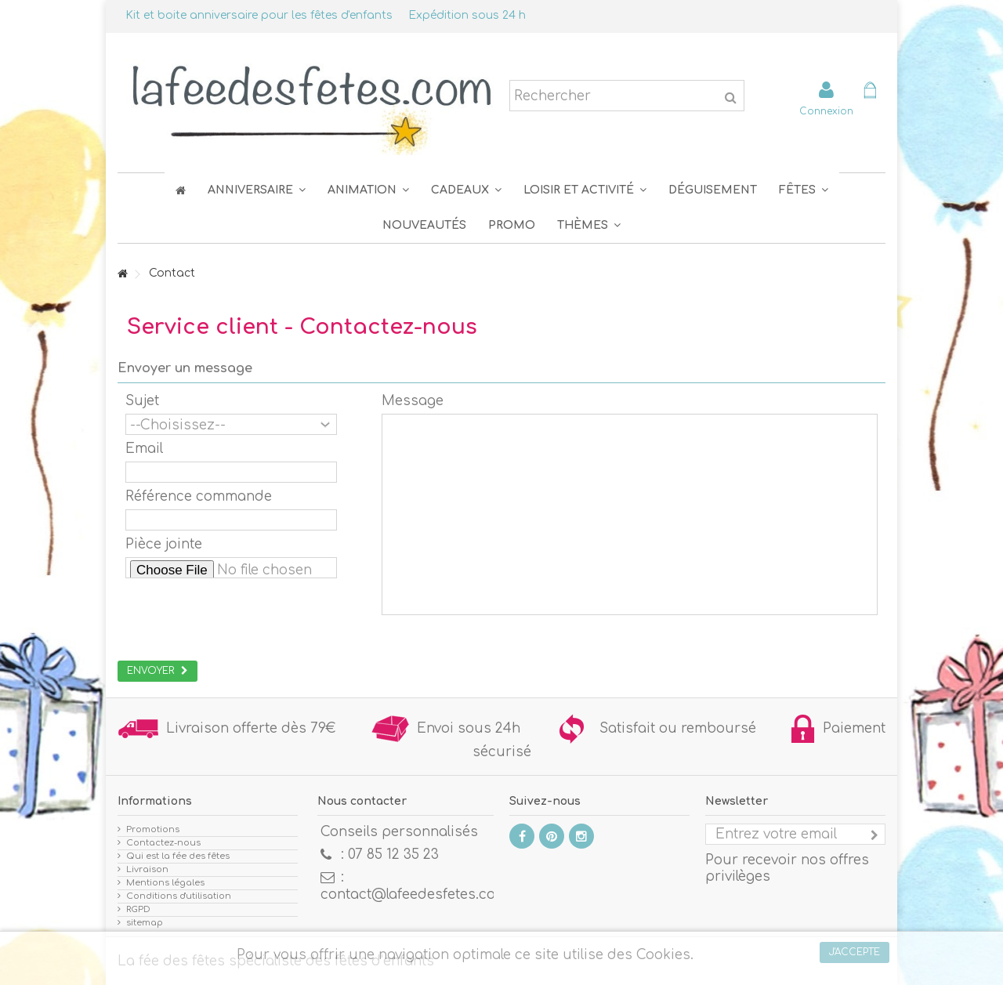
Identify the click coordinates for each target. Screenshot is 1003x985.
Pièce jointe (163, 544)
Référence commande (198, 496)
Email (144, 448)
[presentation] (244, 614)
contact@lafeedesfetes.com (414, 894)
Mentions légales (165, 883)
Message (413, 400)
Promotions (152, 829)
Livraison (147, 869)
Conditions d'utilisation (178, 896)
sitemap (144, 923)
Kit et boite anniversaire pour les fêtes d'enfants (259, 15)
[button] (803, 190)
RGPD (138, 909)
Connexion (826, 111)
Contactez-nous (163, 843)
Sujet (142, 400)
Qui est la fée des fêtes (178, 856)
